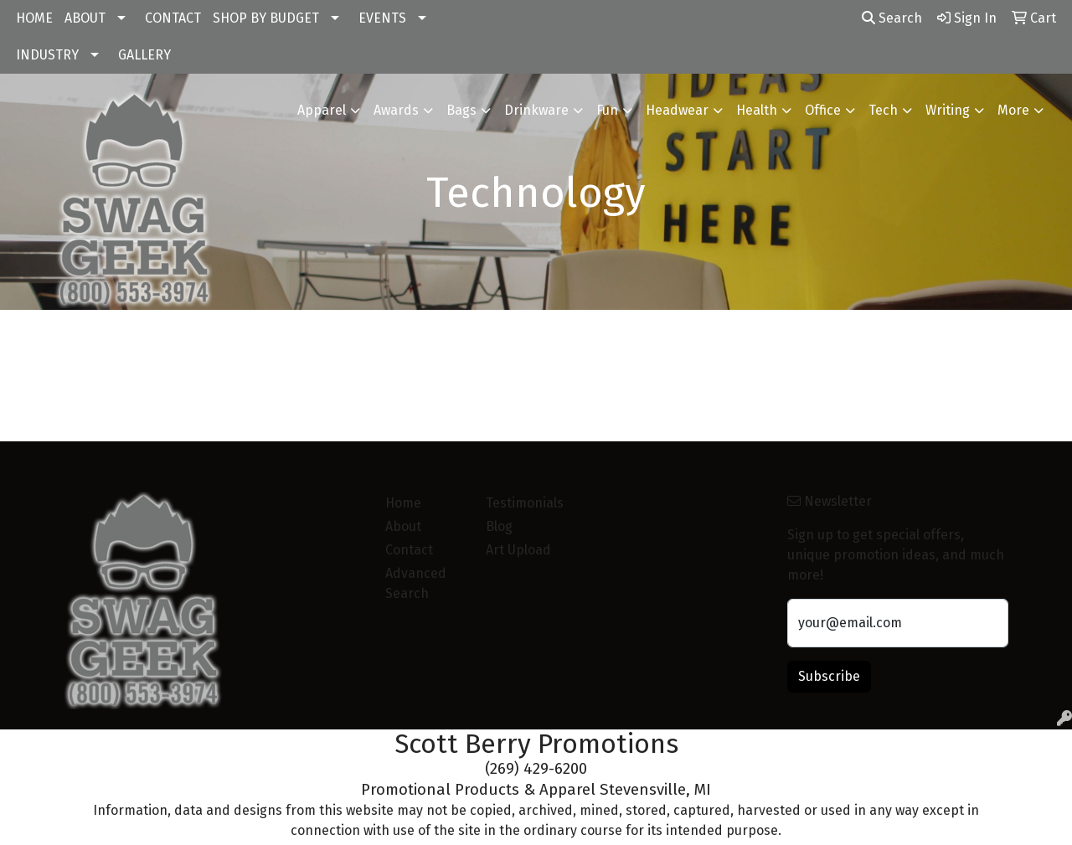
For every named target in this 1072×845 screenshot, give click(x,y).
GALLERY (144, 55)
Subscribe (829, 676)
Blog (499, 526)
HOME (34, 18)
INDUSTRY (47, 55)
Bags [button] (461, 110)
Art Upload (518, 550)
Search (892, 18)
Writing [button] (947, 110)
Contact (409, 550)
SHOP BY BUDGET (266, 18)
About (403, 526)
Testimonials (525, 503)
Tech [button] (883, 110)
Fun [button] (607, 110)
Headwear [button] (677, 110)
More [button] (1013, 110)
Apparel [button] (321, 110)
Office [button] (823, 110)
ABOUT (85, 18)
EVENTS (382, 18)
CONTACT (173, 18)
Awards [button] (396, 110)
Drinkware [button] (536, 110)
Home (403, 503)
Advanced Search (415, 583)
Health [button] (756, 110)
